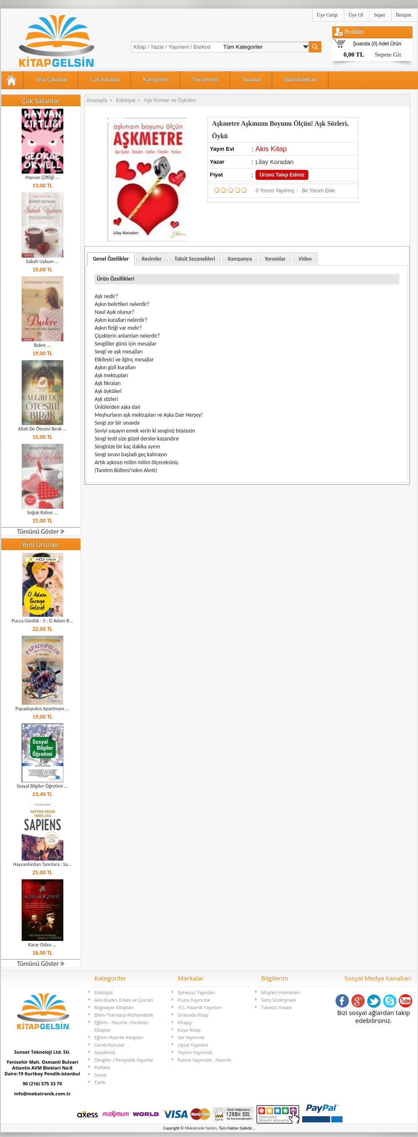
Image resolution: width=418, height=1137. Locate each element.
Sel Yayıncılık (191, 1037)
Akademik (105, 1052)
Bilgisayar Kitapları (114, 1007)
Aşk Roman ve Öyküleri (170, 100)
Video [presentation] (305, 258)
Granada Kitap (193, 1015)
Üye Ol (355, 15)
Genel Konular (110, 1045)
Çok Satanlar (105, 79)
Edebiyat (125, 100)
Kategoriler (156, 79)
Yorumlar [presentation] (275, 258)
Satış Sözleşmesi (278, 1000)
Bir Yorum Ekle (318, 191)
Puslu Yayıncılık (194, 1000)
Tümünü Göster (40, 531)
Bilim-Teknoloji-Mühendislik (124, 1015)
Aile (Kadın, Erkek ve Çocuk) (124, 1000)
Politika (102, 1067)
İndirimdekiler (301, 79)
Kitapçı (185, 1022)
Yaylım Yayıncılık (195, 1052)
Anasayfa (97, 100)
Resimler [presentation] (152, 258)
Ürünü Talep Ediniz (282, 175)
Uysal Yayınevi (193, 1045)
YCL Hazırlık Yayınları (200, 1007)
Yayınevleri (205, 79)
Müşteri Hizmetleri (281, 992)
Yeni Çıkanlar (51, 79)
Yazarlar (251, 79)
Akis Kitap (271, 149)
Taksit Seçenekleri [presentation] (195, 258)
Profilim (354, 32)
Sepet (379, 15)
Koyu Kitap (189, 1030)
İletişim (403, 15)
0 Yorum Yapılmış (275, 191)
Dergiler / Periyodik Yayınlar (124, 1060)
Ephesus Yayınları (196, 992)
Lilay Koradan (274, 161)
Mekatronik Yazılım (201, 1128)
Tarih (100, 1082)
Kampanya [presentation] (240, 258)
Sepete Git (388, 54)
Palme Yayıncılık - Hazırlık (205, 1060)
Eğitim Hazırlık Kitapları (119, 1037)
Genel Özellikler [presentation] (111, 258)
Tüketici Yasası (276, 1007)
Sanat (101, 1075)
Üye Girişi (327, 15)
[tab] (111, 259)
